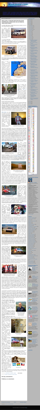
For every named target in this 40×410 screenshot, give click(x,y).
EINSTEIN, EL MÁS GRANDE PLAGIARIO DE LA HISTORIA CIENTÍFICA (35, 269)
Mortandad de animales (31, 240)
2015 (30, 24)
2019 (30, 19)
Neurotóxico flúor (30, 245)
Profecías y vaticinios (31, 250)
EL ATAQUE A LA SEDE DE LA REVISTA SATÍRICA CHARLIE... (34, 81)
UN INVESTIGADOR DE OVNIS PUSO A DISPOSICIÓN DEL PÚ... (34, 70)
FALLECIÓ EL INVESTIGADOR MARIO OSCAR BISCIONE (34, 324)
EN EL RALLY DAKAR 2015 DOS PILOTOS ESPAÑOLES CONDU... (34, 93)
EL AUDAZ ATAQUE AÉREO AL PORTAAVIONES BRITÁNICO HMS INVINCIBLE (35, 300)
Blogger (26, 407)
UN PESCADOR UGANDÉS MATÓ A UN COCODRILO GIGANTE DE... (34, 73)
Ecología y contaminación (8, 374)
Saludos (29, 251)
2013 (30, 102)
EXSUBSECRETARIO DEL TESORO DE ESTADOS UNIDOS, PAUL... (33, 76)
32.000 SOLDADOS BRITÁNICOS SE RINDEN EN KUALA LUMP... (34, 78)
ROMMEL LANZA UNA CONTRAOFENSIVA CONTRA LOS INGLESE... (34, 59)
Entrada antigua (23, 402)
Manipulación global (31, 235)
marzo (31, 36)
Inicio (15, 402)
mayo (31, 34)
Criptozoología (30, 225)
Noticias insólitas (14, 374)
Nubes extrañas (30, 247)
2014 (30, 101)
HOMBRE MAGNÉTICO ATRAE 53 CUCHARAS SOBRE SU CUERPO (35, 277)
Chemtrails (29, 223)
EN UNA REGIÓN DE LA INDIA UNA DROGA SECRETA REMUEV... (33, 61)
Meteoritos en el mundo (31, 238)
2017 (30, 22)
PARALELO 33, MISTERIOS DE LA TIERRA (35, 332)
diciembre (31, 25)
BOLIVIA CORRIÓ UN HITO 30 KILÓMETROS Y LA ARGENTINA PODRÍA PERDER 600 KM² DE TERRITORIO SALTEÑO (33, 341)
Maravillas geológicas (31, 236)
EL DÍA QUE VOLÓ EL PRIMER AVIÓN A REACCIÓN (35, 292)
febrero (31, 37)
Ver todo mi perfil (30, 214)
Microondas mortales (31, 239)
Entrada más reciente (6, 402)
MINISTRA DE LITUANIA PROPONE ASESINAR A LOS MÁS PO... (34, 48)
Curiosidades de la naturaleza (32, 226)
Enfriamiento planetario (31, 229)
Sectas (29, 253)
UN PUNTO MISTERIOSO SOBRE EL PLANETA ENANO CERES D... (33, 41)
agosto (31, 30)
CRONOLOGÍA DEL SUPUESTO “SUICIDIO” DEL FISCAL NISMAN (33, 56)
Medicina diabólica (31, 237)
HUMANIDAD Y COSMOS (33, 182)
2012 (30, 103)
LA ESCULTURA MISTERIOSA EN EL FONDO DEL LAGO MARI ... (34, 67)
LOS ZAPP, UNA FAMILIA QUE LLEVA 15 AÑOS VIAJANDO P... (33, 53)
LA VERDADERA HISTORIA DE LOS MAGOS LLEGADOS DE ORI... (34, 90)
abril (30, 35)
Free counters (30, 175)
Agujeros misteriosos (31, 218)
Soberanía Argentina (31, 254)
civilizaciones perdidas (31, 224)
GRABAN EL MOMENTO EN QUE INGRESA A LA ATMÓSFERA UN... (34, 84)
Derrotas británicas (31, 227)
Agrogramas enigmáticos (31, 217)
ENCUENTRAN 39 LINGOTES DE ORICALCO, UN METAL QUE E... (33, 86)
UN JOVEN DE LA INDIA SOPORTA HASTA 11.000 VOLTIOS (34, 51)
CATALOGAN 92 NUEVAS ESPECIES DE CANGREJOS (33, 45)
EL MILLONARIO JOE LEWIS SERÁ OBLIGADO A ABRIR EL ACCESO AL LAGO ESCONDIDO (35, 308)
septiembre (31, 29)
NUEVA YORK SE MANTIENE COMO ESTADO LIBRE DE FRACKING (33, 95)
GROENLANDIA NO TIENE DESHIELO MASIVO (35, 316)
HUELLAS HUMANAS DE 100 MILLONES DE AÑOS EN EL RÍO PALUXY (35, 284)
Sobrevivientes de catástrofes (32, 255)
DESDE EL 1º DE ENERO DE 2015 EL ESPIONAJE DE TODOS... (34, 99)
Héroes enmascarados (31, 234)
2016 (30, 23)
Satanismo (29, 252)
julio (30, 31)
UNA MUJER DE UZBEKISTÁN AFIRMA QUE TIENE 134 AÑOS (33, 64)
